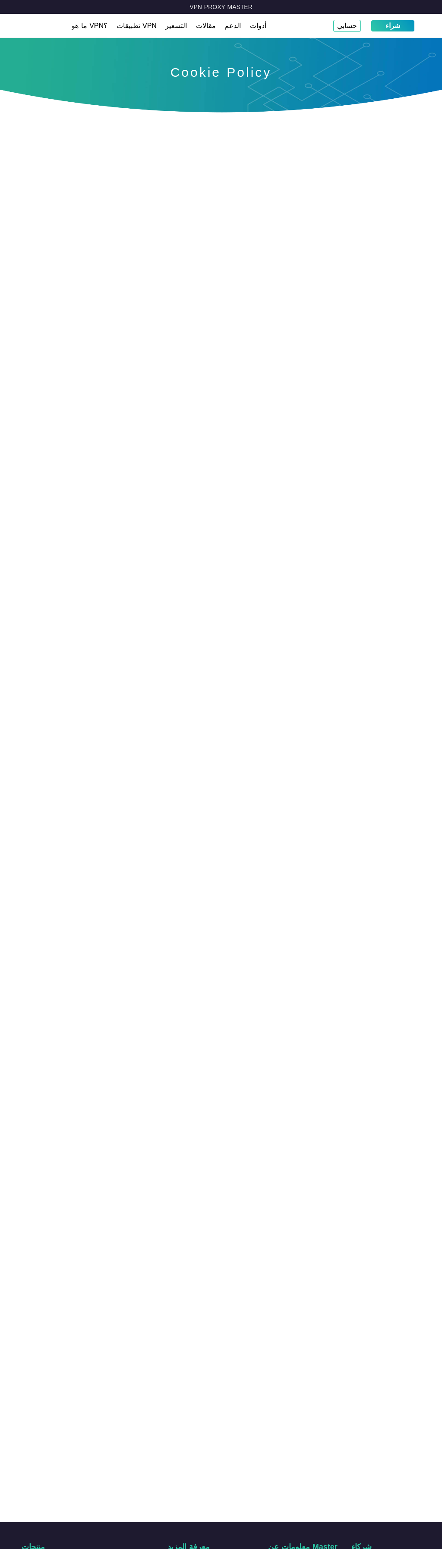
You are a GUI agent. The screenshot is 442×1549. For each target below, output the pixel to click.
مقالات (206, 25)
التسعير (176, 25)
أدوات (258, 25)
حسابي (347, 25)
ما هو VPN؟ (89, 25)
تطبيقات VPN (137, 25)
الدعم (232, 25)
